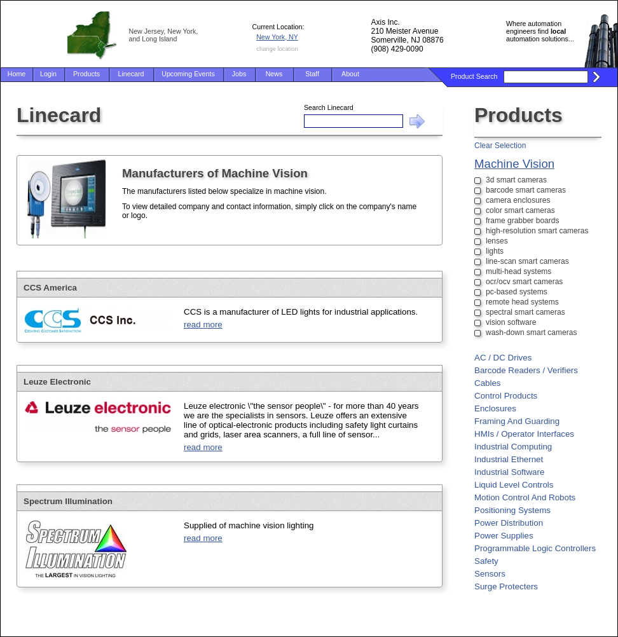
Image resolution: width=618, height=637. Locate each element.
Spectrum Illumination (68, 501)
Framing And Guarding (517, 421)
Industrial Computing (513, 446)
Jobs (239, 74)
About (350, 74)
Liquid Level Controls (513, 485)
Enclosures (495, 408)
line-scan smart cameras (527, 261)
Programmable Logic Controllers (535, 548)
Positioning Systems (512, 510)
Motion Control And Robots (524, 497)
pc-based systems (516, 291)
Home (16, 74)
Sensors (489, 574)
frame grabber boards (522, 220)
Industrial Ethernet (508, 459)
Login (48, 74)
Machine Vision (514, 163)
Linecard (131, 74)
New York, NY (277, 37)
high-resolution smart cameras (537, 230)
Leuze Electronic (57, 382)
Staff (312, 74)
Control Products (505, 396)
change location (277, 49)
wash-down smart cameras (531, 332)
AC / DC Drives (503, 357)
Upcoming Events (188, 74)
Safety (486, 561)
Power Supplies (503, 535)
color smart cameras (520, 210)
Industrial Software (509, 472)
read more (203, 324)
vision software (511, 322)
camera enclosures (518, 200)
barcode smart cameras (526, 190)
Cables (487, 383)
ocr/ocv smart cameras (524, 281)
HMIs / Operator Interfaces (524, 434)
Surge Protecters (506, 586)
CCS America (50, 287)
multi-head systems (518, 271)
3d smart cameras (516, 179)
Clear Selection (500, 145)
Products (86, 74)
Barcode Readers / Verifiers (526, 370)
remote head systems (522, 302)
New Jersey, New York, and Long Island (163, 35)
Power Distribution (508, 523)
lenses (497, 240)
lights (495, 251)
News (274, 74)
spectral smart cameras (525, 312)
